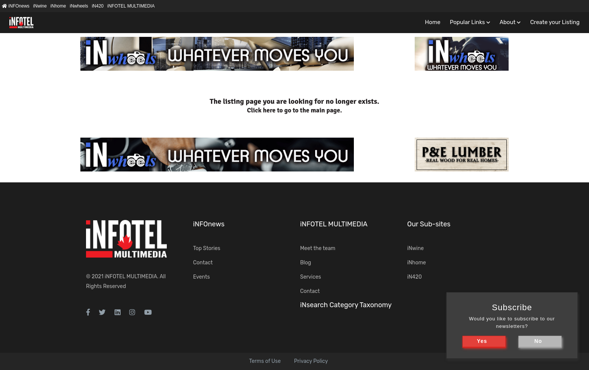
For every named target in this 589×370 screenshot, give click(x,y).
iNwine (40, 6)
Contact (203, 262)
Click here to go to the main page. (294, 110)
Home (432, 22)
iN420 (97, 6)
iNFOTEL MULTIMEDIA (131, 6)
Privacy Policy (311, 361)
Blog (305, 262)
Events (201, 277)
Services (310, 277)
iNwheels (79, 6)
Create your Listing (555, 22)
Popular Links (467, 22)
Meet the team (317, 248)
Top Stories (206, 248)
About (507, 22)
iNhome (58, 6)
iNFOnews (15, 6)
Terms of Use (265, 361)
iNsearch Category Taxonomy (346, 305)
